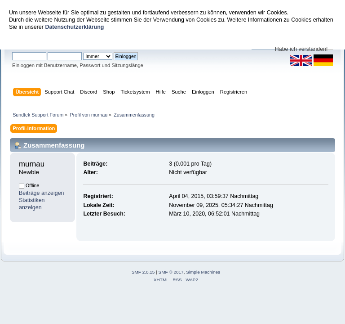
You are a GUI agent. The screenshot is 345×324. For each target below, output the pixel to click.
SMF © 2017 (171, 272)
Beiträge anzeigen (41, 193)
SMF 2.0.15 (143, 272)
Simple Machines (203, 272)
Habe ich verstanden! (301, 49)
